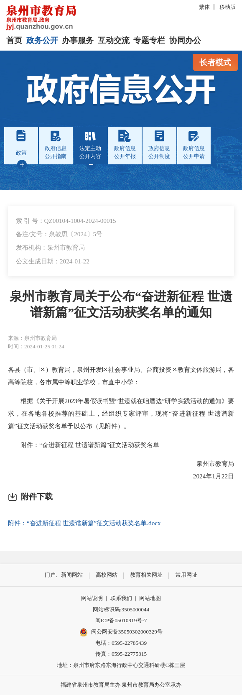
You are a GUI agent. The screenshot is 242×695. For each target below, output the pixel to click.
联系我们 (121, 598)
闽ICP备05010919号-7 (121, 620)
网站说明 (92, 598)
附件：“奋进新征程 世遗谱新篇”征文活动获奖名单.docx (84, 522)
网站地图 (150, 598)
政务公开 (42, 40)
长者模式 (215, 62)
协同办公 (185, 40)
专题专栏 (149, 40)
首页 (14, 40)
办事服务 (78, 40)
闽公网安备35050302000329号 (121, 632)
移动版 (227, 7)
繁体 (204, 7)
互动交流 (114, 40)
